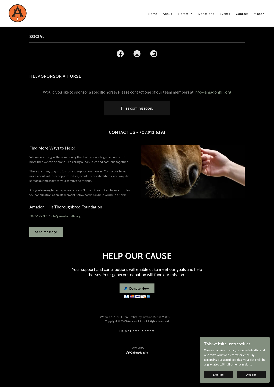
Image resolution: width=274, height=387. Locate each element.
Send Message (46, 232)
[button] (185, 13)
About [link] (167, 14)
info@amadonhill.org (212, 92)
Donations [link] (206, 14)
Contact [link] (242, 14)
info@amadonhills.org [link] (66, 216)
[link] (17, 13)
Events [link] (225, 14)
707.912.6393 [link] (38, 216)
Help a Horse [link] (129, 331)
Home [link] (152, 14)
